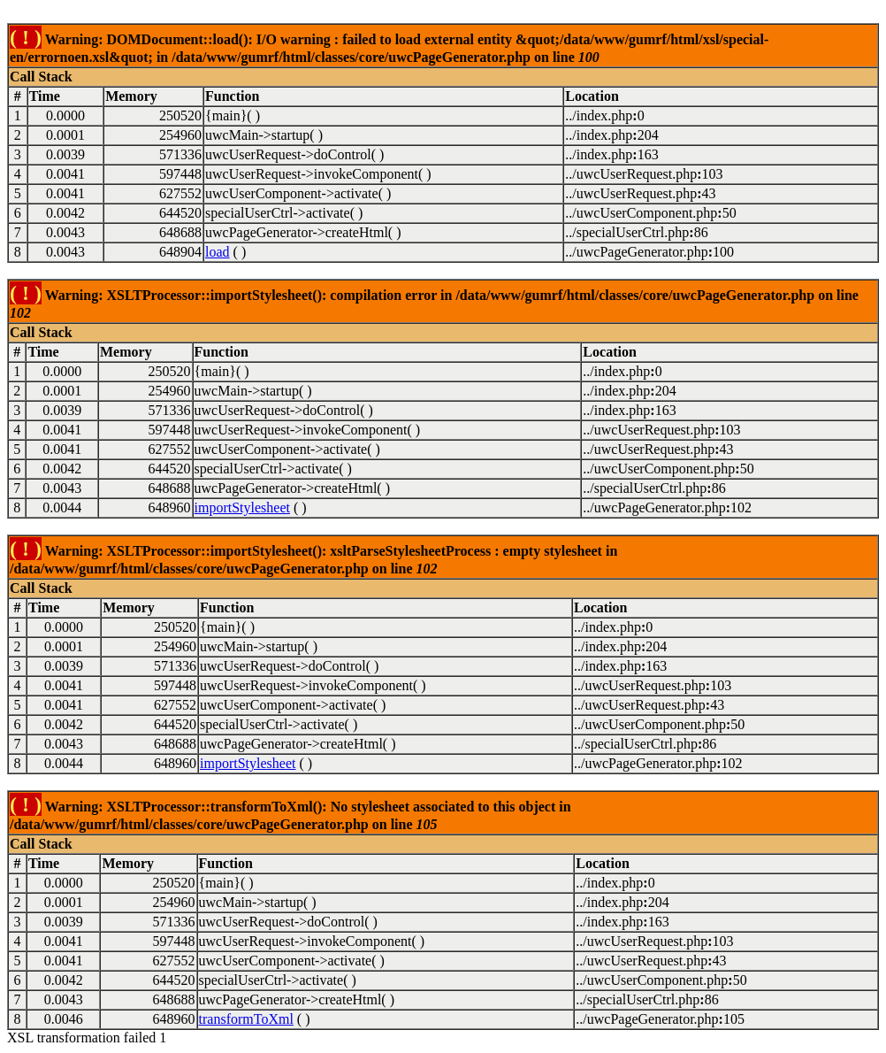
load (217, 251)
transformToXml (246, 1018)
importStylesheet (242, 507)
